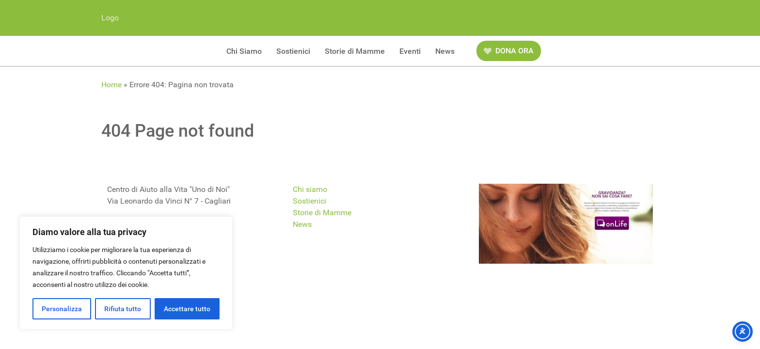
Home (111, 84)
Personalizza (62, 309)
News (302, 224)
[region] (126, 273)
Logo (110, 17)
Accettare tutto (187, 309)
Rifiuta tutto (122, 309)
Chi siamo (310, 189)
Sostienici (309, 201)
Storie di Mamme (322, 212)
